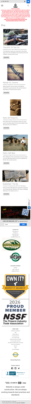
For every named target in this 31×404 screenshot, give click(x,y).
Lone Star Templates (20, 402)
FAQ (15, 332)
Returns (15, 346)
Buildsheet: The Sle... (11, 184)
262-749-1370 (5, 1)
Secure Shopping (15, 349)
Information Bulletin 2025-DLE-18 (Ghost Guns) (15, 20)
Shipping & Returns (15, 271)
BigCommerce (9, 402)
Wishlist (15, 267)
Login (13, 269)
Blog (15, 347)
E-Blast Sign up (16, 334)
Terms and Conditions (15, 344)
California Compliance (15, 330)
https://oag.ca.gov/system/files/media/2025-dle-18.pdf (15, 19)
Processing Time (15, 335)
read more (6, 57)
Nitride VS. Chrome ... (11, 83)
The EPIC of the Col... (11, 47)
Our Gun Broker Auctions (15, 340)
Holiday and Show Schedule (15, 339)
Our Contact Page (15, 337)
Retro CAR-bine (9, 153)
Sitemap (14, 401)
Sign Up (17, 269)
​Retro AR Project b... (11, 118)
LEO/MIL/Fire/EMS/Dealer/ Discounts (15, 342)
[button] (15, 213)
